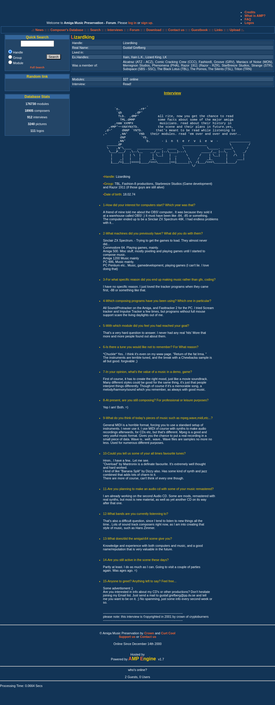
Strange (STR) (261, 65)
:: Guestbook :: (199, 30)
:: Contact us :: (176, 30)
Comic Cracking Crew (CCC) (175, 62)
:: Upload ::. (235, 30)
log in (132, 23)
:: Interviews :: (116, 30)
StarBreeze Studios (235, 65)
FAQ (248, 19)
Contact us (148, 636)
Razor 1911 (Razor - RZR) (200, 65)
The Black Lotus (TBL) (172, 69)
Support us (127, 636)
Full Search (37, 67)
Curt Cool (168, 633)
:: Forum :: (135, 30)
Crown (149, 633)
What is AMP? (255, 15)
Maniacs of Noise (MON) (254, 62)
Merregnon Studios (136, 65)
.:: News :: (40, 30)
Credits (250, 12)
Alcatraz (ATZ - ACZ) (138, 62)
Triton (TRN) (243, 69)
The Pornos (198, 69)
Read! (127, 84)
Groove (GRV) (224, 62)
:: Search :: (96, 30)
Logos (249, 23)
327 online (130, 79)
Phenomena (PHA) (165, 65)
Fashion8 (205, 62)
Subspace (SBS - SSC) (139, 69)
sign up (146, 23)
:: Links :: (218, 30)
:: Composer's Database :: (67, 30)
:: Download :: (154, 30)
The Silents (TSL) (220, 69)
